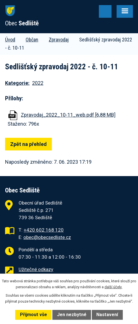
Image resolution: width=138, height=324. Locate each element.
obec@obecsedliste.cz (47, 237)
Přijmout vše (33, 314)
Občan (32, 40)
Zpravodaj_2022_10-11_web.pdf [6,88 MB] (68, 115)
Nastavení (107, 314)
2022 (37, 83)
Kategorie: (17, 83)
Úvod (10, 40)
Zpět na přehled (28, 144)
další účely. (113, 287)
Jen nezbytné (71, 314)
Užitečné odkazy (36, 269)
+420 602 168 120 (44, 230)
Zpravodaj (59, 40)
